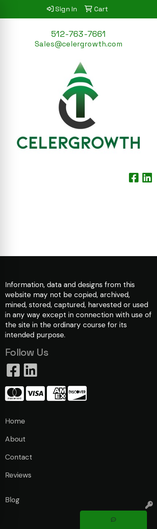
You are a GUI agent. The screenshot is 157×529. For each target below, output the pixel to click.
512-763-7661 (78, 33)
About (15, 439)
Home (15, 421)
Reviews (18, 475)
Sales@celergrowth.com (78, 44)
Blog (12, 499)
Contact (18, 457)
